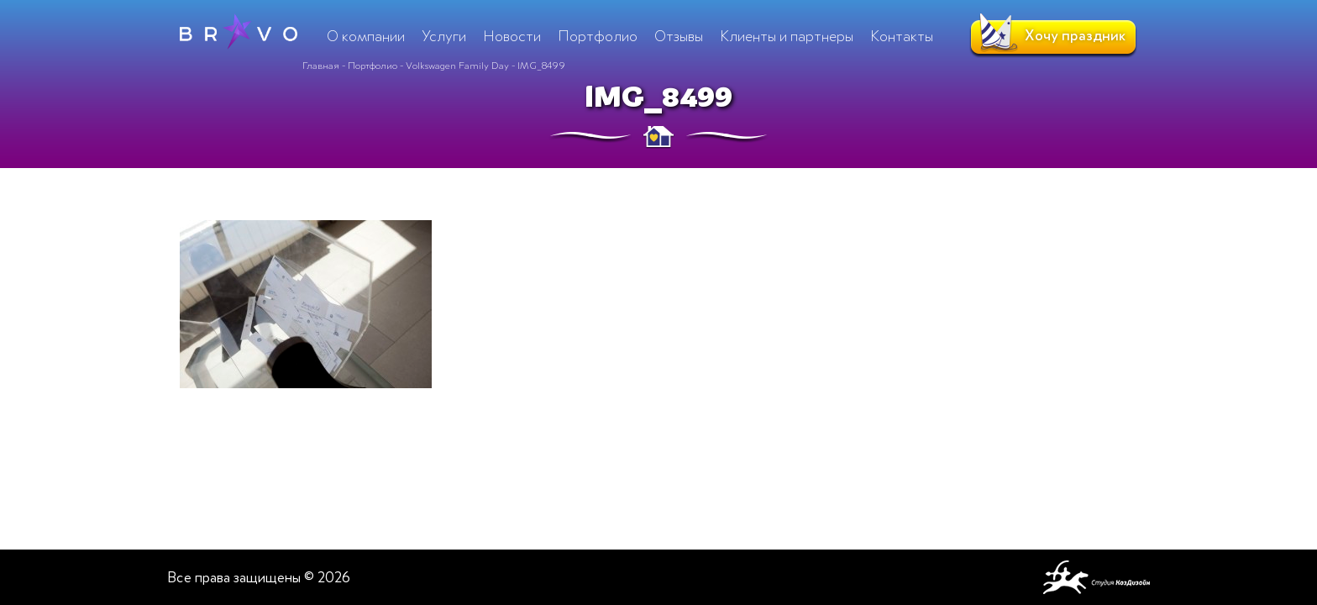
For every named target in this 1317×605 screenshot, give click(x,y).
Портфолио (372, 65)
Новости (512, 36)
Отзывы (678, 36)
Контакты (901, 36)
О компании (366, 36)
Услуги (444, 36)
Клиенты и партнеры (786, 36)
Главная (320, 65)
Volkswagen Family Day (457, 65)
